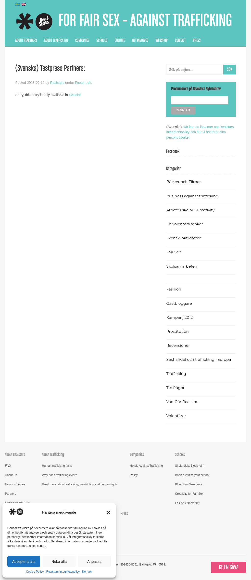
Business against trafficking (192, 195)
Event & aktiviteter (183, 237)
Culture (120, 40)
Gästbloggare (179, 303)
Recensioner (178, 345)
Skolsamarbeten (182, 265)
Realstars (57, 83)
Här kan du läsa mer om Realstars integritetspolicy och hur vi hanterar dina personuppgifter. (200, 132)
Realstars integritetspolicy (63, 571)
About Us (11, 474)
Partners (10, 493)
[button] (108, 512)
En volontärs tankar (185, 223)
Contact (180, 40)
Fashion (173, 289)
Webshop (162, 40)
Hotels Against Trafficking (146, 465)
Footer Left (83, 83)
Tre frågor (175, 387)
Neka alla (59, 561)
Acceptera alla (23, 561)
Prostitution (177, 331)
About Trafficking (56, 40)
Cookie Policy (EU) (17, 502)
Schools (102, 40)
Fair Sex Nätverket (187, 502)
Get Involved (140, 40)
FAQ (8, 465)
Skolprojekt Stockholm (189, 465)
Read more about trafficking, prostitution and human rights (80, 484)
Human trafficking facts (57, 465)
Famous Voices (15, 484)
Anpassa (94, 561)
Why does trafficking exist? (59, 474)
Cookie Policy (35, 571)
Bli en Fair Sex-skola (188, 484)
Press (197, 40)
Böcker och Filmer (183, 181)
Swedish (75, 95)
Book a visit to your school (192, 474)
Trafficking (176, 373)
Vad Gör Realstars (183, 401)
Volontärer (176, 415)
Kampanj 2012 (179, 317)
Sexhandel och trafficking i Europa (199, 359)
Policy (134, 474)
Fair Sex (173, 251)
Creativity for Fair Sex (189, 493)
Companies (82, 40)
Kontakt (87, 571)
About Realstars (26, 40)
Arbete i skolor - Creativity (190, 209)
